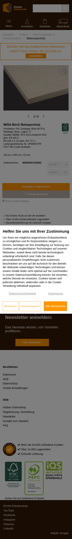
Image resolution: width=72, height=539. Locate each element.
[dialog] (36, 269)
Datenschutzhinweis (22, 293)
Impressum (55, 293)
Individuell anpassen (30, 306)
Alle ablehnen (10, 306)
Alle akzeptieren (55, 306)
